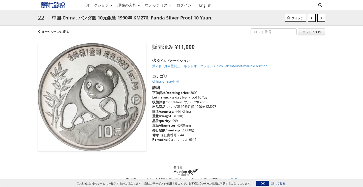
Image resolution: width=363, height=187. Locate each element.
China (156, 81)
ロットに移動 (311, 32)
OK (263, 183)
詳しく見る (278, 183)
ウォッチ (297, 18)
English (205, 5)
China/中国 (170, 81)
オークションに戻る (55, 32)
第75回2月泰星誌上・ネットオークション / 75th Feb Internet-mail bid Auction (209, 66)
